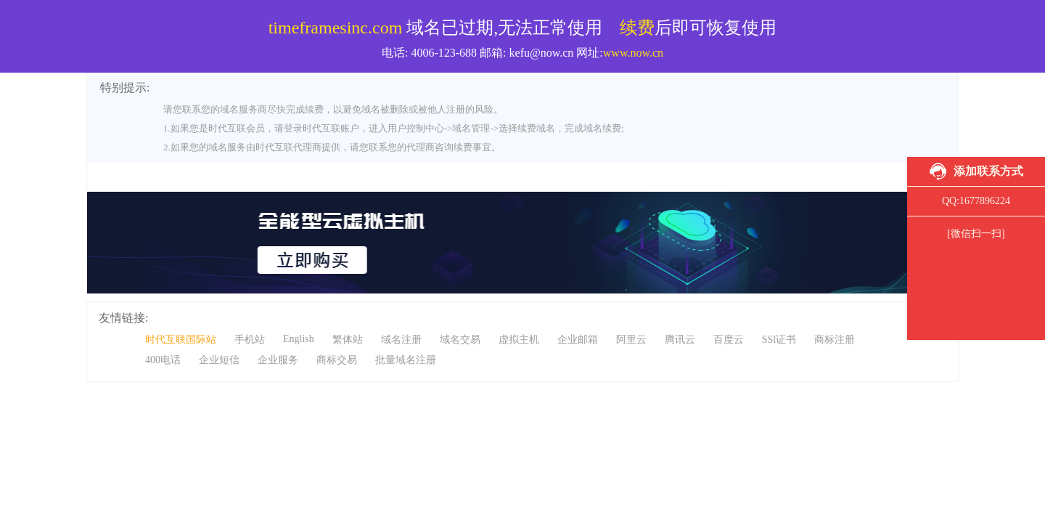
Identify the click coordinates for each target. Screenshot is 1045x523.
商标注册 (834, 339)
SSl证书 (779, 339)
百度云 (728, 339)
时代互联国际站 (180, 339)
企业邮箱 (577, 339)
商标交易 (336, 359)
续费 (637, 27)
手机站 (249, 339)
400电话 (163, 359)
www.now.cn (633, 52)
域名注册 (401, 339)
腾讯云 (680, 339)
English (298, 338)
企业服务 (278, 359)
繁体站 (347, 339)
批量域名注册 (405, 359)
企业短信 (219, 359)
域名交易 (460, 339)
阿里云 (631, 339)
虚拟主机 (519, 339)
